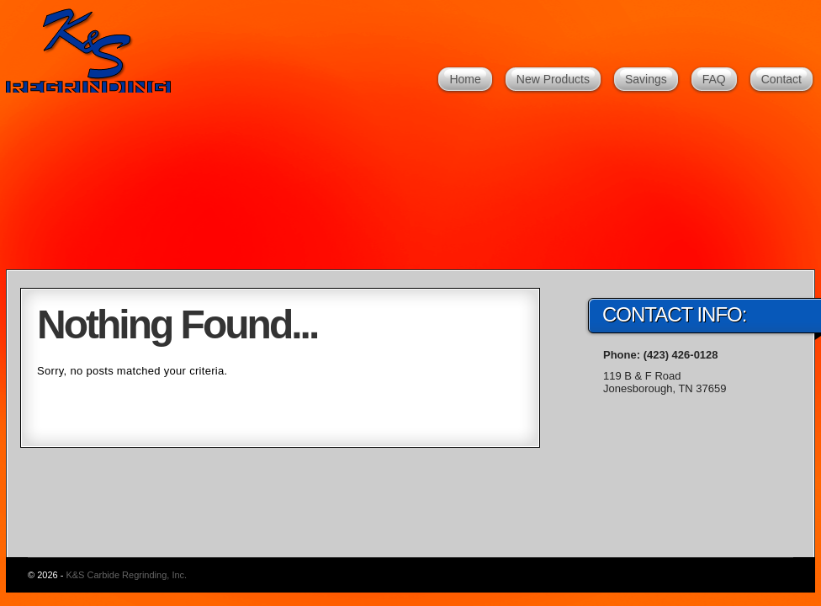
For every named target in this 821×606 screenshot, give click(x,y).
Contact (781, 79)
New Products (553, 79)
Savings (646, 79)
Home (464, 79)
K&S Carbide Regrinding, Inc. (95, 50)
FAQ (714, 79)
